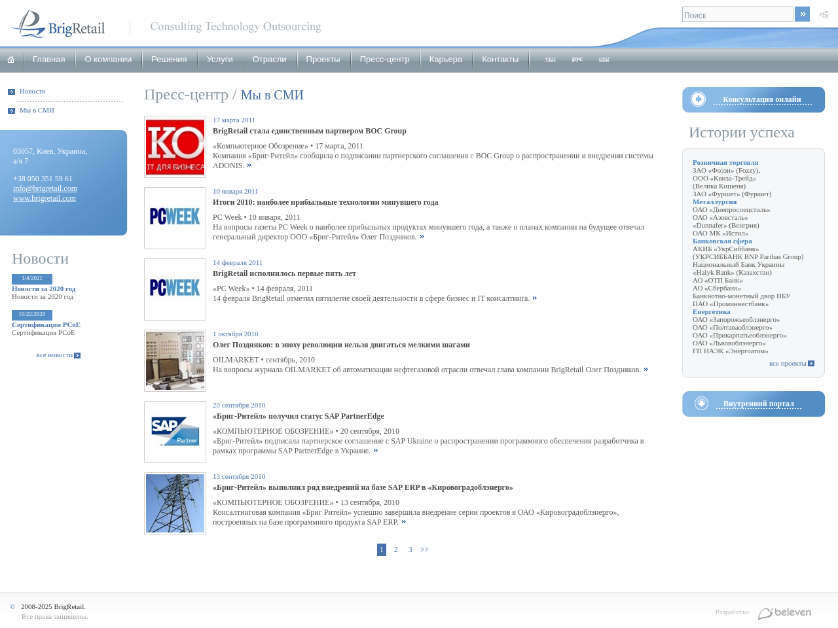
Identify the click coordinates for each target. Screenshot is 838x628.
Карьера (446, 59)
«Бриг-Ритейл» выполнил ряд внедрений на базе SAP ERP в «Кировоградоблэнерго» (363, 487)
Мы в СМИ (37, 110)
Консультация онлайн (762, 99)
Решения (169, 59)
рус (577, 58)
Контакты (500, 59)
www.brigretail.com (44, 198)
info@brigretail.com (45, 188)
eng (604, 58)
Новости (33, 91)
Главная (49, 59)
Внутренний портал (758, 403)
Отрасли (270, 59)
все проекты (788, 363)
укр (550, 58)
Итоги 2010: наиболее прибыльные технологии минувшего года (326, 202)
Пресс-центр (385, 59)
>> (424, 549)
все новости (55, 354)
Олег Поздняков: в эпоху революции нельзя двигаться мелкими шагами (341, 344)
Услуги (220, 59)
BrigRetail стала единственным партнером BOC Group (310, 130)
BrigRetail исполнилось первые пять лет (284, 273)
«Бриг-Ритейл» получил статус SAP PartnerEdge (298, 416)
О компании (108, 59)
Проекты (323, 59)
